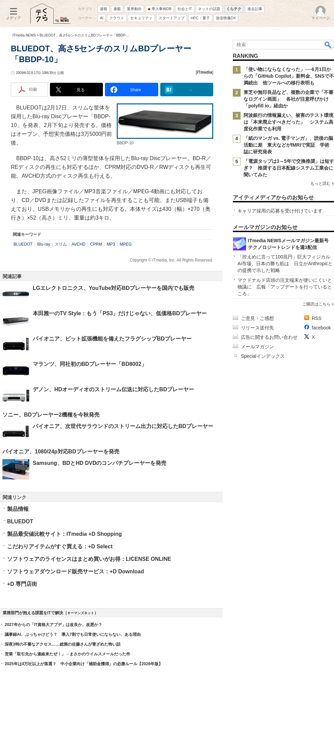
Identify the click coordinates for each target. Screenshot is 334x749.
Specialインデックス (263, 356)
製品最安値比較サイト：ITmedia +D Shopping (64, 534)
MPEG (126, 244)
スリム (61, 244)
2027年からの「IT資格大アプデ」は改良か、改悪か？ (53, 624)
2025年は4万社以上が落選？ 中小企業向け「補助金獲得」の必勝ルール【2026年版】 (84, 663)
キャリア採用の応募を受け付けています (280, 211)
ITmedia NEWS (24, 35)
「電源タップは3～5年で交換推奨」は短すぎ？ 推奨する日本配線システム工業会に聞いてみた (289, 167)
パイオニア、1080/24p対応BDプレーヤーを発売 (60, 451)
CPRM (96, 244)
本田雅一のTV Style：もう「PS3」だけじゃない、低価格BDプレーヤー (120, 313)
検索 (328, 44)
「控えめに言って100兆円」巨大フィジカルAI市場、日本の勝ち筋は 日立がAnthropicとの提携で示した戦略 (285, 263)
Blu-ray (43, 244)
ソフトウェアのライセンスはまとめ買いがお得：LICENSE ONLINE (89, 559)
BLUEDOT (23, 244)
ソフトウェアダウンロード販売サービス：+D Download (75, 571)
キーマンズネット (80, 613)
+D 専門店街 (22, 584)
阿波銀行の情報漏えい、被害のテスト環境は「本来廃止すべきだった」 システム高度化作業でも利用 (288, 122)
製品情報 (18, 509)
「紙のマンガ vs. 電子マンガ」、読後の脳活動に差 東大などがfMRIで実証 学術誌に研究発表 (288, 144)
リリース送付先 (257, 327)
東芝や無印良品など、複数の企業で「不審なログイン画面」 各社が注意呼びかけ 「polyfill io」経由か (288, 99)
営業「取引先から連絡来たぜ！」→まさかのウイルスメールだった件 (67, 654)
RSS (317, 318)
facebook (321, 327)
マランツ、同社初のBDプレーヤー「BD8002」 (90, 364)
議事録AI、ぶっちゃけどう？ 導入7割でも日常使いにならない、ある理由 (73, 634)
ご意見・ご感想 (257, 318)
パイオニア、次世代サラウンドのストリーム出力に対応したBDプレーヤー (123, 426)
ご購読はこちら (316, 304)
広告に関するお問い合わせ (269, 337)
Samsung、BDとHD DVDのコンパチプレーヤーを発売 (99, 463)
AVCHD (78, 244)
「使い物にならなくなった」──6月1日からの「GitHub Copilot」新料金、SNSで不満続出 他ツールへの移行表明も (289, 76)
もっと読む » (322, 183)
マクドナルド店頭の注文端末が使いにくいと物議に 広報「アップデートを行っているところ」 (285, 286)
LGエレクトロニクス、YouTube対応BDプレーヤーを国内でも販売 (113, 288)
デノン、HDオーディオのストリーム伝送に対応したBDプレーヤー (113, 389)
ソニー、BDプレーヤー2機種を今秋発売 (51, 415)
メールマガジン (257, 346)
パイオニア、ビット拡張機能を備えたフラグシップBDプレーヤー (112, 339)
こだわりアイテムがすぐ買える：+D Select (59, 546)
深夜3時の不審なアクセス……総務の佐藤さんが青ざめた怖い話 (62, 644)
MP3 (111, 244)
